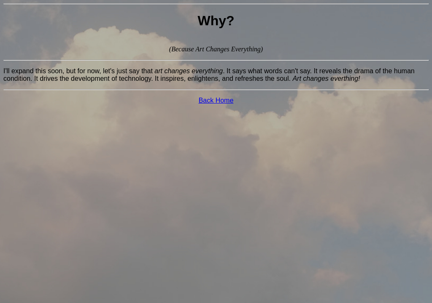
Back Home (216, 100)
